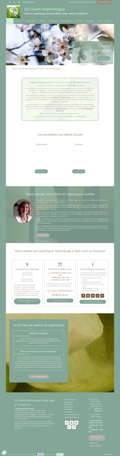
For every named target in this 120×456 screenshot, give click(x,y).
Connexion (108, 454)
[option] (60, 44)
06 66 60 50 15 (60, 294)
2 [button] (105, 63)
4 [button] (108, 63)
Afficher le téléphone (98, 409)
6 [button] (111, 63)
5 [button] (109, 63)
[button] (4, 452)
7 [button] (112, 63)
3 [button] (106, 63)
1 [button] (103, 63)
